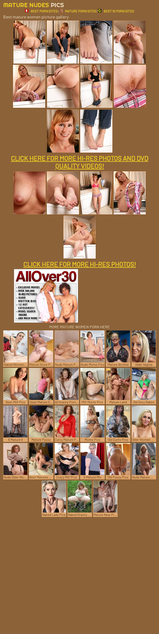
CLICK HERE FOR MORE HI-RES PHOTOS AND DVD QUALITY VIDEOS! (79, 162)
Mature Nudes (33, 5)
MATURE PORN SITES (77, 11)
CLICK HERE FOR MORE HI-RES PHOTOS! (79, 264)
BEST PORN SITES (41, 11)
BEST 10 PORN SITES (116, 11)
